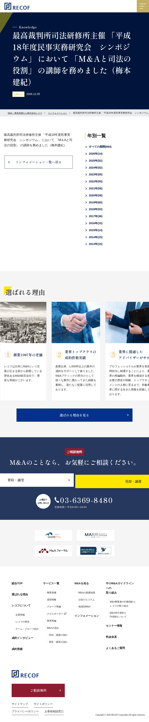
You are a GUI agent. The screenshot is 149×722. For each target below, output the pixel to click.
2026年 (95, 153)
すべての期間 (100, 146)
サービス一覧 (51, 587)
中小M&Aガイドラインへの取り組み (121, 592)
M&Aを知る (81, 587)
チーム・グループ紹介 (27, 626)
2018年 (95, 209)
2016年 (95, 223)
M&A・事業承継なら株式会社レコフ (26, 112)
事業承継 (51, 595)
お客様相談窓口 (54, 705)
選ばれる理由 (20, 595)
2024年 (95, 167)
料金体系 (111, 635)
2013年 (95, 244)
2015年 (95, 230)
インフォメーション (61, 112)
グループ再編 (54, 609)
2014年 (95, 237)
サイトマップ (20, 697)
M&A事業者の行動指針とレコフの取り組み (123, 606)
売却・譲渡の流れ (58, 637)
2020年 (95, 195)
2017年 (95, 216)
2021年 (95, 188)
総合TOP (17, 587)
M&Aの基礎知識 (86, 595)
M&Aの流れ (53, 630)
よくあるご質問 (115, 644)
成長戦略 (51, 602)
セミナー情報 (114, 627)
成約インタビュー (22, 634)
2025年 (95, 160)
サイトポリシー (43, 697)
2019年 (95, 202)
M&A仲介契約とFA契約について (118, 617)
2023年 (95, 174)
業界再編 (51, 623)
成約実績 (17, 642)
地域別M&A (84, 609)
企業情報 (20, 612)
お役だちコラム (86, 602)
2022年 (95, 181)
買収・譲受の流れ (58, 644)
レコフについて (21, 604)
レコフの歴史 (22, 619)
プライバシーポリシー (25, 705)
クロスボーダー (55, 616)
